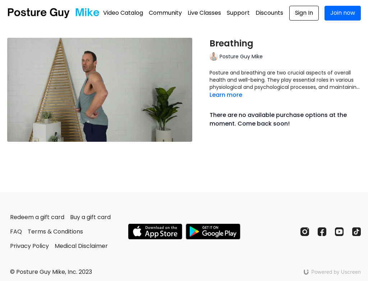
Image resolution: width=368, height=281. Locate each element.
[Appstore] (155, 231)
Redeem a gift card (37, 217)
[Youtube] (339, 231)
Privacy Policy (29, 246)
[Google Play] (213, 231)
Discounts (269, 13)
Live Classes (204, 13)
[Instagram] (304, 231)
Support (238, 13)
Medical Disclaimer (81, 246)
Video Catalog (123, 13)
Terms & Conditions (55, 231)
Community (165, 13)
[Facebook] (322, 231)
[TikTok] (356, 231)
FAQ (16, 231)
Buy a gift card (90, 217)
